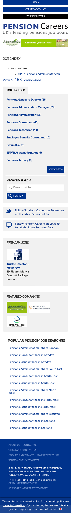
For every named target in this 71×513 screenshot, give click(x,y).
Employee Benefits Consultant (28, 137)
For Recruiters (36, 16)
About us (14, 445)
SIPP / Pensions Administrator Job (39, 74)
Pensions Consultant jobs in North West (34, 400)
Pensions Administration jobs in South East (35, 369)
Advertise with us (48, 455)
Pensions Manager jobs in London (30, 362)
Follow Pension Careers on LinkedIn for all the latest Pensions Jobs (37, 226)
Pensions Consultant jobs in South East (33, 376)
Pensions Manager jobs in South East (32, 383)
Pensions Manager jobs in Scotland (30, 428)
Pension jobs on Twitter (24, 460)
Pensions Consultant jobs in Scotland (32, 421)
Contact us (30, 445)
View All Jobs (55, 169)
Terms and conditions (22, 450)
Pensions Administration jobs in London (34, 348)
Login (35, 2)
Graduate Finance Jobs (23, 483)
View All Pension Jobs (22, 80)
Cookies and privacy (21, 455)
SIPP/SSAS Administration (24, 152)
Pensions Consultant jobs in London (31, 355)
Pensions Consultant (22, 122)
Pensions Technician (22, 130)
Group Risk (15, 145)
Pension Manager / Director (27, 99)
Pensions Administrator (24, 115)
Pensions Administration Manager (31, 107)
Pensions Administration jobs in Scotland (34, 414)
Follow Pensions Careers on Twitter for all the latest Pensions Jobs (39, 212)
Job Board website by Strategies (28, 488)
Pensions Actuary (19, 160)
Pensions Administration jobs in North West (32, 391)
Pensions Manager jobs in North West (32, 407)
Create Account (35, 9)
